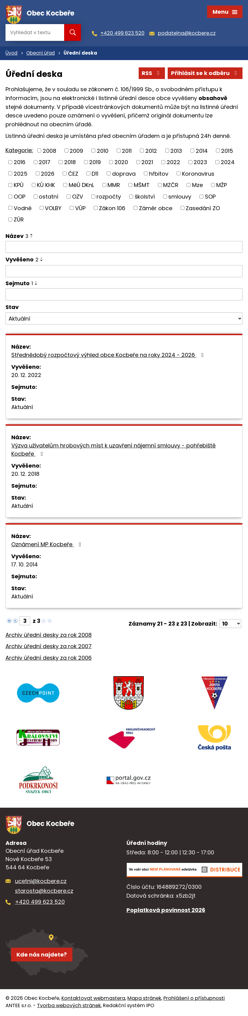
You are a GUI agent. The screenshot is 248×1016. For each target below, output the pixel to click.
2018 (70, 163)
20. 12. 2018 (25, 474)
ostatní (48, 197)
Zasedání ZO (203, 209)
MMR (114, 185)
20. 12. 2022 (26, 375)
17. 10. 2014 (24, 565)
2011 (127, 151)
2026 (47, 174)
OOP (19, 197)
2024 (228, 163)
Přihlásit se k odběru (205, 74)
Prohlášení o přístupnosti (194, 999)
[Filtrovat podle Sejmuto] (124, 295)
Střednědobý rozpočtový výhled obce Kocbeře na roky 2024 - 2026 (108, 355)
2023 (200, 163)
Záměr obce (155, 209)
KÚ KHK (46, 185)
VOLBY (53, 209)
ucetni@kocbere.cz (41, 882)
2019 (95, 163)
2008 (49, 151)
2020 (121, 163)
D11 (95, 174)
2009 (76, 151)
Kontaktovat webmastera (93, 999)
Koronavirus (198, 174)
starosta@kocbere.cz (44, 892)
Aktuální (22, 407)
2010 (102, 151)
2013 (176, 151)
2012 (151, 151)
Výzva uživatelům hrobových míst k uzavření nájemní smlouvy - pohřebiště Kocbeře (113, 450)
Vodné (22, 209)
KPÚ (19, 185)
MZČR (170, 185)
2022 (173, 163)
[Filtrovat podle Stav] (124, 319)
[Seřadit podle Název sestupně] (31, 237)
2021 (147, 163)
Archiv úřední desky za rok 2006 (48, 658)
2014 (202, 151)
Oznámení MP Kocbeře (47, 545)
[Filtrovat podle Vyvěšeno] (124, 272)
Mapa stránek (144, 999)
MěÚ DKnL (81, 185)
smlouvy (179, 197)
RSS (152, 74)
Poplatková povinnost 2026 (165, 911)
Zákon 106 (112, 209)
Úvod (11, 54)
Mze (197, 185)
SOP (210, 197)
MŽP (221, 185)
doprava (124, 174)
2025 (20, 174)
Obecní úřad (40, 54)
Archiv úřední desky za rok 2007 (48, 647)
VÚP (80, 209)
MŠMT (142, 185)
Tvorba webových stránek (69, 1006)
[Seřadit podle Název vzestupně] (31, 235)
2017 (44, 163)
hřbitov (158, 174)
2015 (227, 151)
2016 (19, 163)
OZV (77, 197)
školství (145, 197)
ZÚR (19, 220)
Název (16, 236)
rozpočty (109, 197)
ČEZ (73, 174)
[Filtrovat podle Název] (124, 248)
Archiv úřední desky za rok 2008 (48, 635)
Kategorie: (19, 151)
